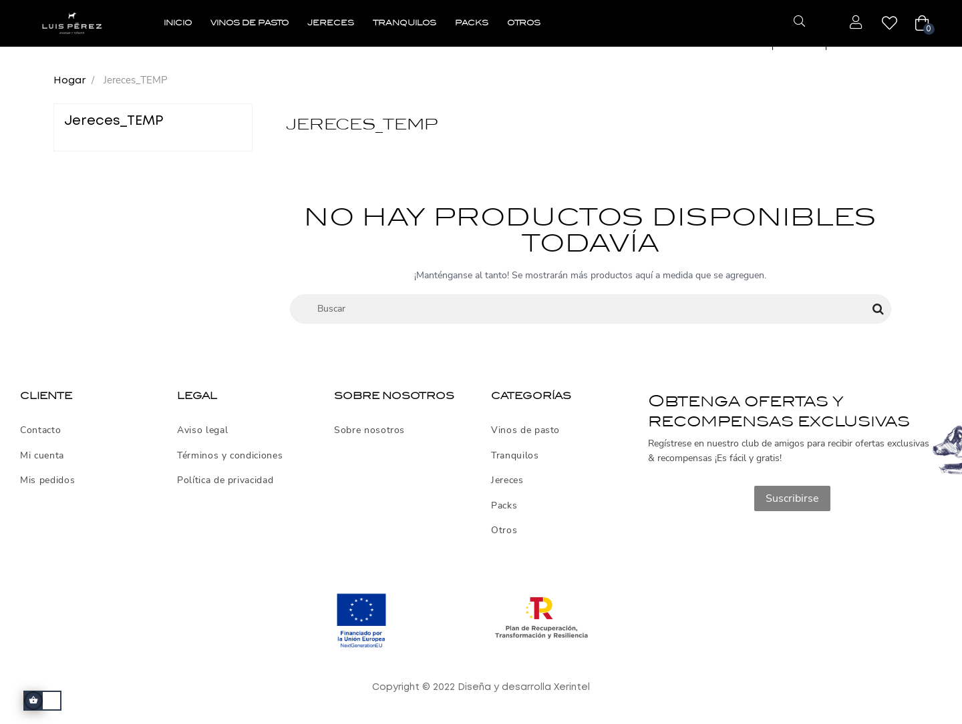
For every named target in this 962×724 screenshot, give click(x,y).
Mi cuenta (42, 456)
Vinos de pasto (525, 430)
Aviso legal (202, 430)
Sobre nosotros (369, 430)
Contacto (40, 430)
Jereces (507, 480)
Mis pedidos (47, 480)
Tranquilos (515, 456)
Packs (504, 506)
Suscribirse (792, 498)
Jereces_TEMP (113, 121)
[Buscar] (591, 309)
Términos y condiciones (230, 456)
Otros (504, 530)
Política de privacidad (225, 480)
